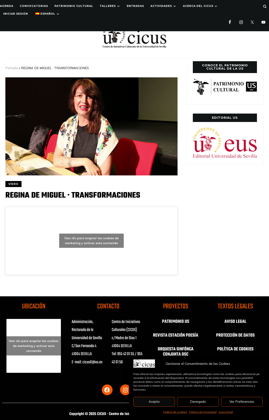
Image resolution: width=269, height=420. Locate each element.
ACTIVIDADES (161, 6)
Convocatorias (34, 6)
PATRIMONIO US (176, 321)
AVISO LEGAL (235, 321)
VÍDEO (13, 184)
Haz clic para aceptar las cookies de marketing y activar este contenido (92, 240)
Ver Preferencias (241, 402)
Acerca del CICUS (198, 6)
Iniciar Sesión (15, 13)
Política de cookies (175, 412)
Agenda (6, 6)
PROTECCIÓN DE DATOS (235, 335)
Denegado (198, 402)
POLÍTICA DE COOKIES (235, 349)
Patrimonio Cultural (73, 6)
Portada (11, 68)
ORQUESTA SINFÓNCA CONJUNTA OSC (176, 351)
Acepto (154, 402)
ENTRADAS (135, 6)
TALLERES (108, 6)
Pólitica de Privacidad (202, 412)
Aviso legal (226, 412)
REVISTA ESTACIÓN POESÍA (175, 335)
